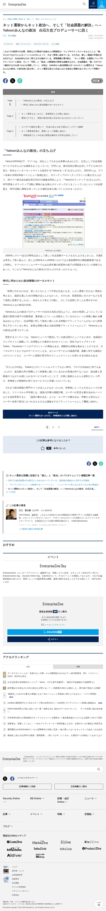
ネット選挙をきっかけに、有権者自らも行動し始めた (45, 114)
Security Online (11, 800)
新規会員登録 (52, 632)
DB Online (37, 798)
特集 (61, 814)
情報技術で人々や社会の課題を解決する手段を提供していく (50, 135)
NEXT (97, 427)
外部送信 (15, 895)
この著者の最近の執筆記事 (31, 529)
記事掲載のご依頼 (27, 786)
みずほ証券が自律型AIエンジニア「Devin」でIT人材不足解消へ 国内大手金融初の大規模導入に (51, 682)
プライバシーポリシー (20, 891)
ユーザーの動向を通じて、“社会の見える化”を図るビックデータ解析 (52, 127)
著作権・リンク (18, 871)
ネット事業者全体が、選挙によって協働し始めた (43, 131)
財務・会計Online (63, 800)
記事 (7, 814)
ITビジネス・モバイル (41, 44)
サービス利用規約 (19, 887)
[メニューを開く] (4, 4)
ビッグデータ (8, 44)
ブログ (8, 826)
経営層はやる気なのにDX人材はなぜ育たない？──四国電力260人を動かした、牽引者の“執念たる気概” (54, 688)
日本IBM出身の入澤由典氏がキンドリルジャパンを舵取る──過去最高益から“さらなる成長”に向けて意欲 (54, 718)
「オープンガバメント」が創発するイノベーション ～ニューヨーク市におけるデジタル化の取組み (53, 484)
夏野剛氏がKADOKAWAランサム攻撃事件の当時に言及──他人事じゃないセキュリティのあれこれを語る (55, 729)
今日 (28, 667)
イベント (36, 814)
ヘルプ (14, 867)
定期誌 (90, 814)
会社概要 (15, 883)
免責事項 (15, 879)
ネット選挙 (55, 44)
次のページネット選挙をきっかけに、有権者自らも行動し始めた (53, 414)
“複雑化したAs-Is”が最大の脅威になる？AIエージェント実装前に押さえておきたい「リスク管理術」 (52, 694)
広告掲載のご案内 (79, 786)
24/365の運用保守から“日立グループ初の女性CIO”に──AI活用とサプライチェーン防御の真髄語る (51, 703)
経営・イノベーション (23, 44)
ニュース (91, 798)
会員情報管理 (17, 875)
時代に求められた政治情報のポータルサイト (43, 105)
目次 (75, 91)
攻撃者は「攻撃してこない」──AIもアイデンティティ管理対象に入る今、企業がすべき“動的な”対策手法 (54, 723)
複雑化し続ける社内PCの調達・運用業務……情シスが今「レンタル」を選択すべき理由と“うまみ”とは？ (55, 735)
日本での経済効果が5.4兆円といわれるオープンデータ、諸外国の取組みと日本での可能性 (48, 480)
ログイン (52, 639)
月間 (78, 667)
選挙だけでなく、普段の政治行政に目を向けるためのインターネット (52, 118)
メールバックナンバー (53, 625)
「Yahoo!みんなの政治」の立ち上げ (37, 100)
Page (10, 116)
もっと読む (11, 492)
